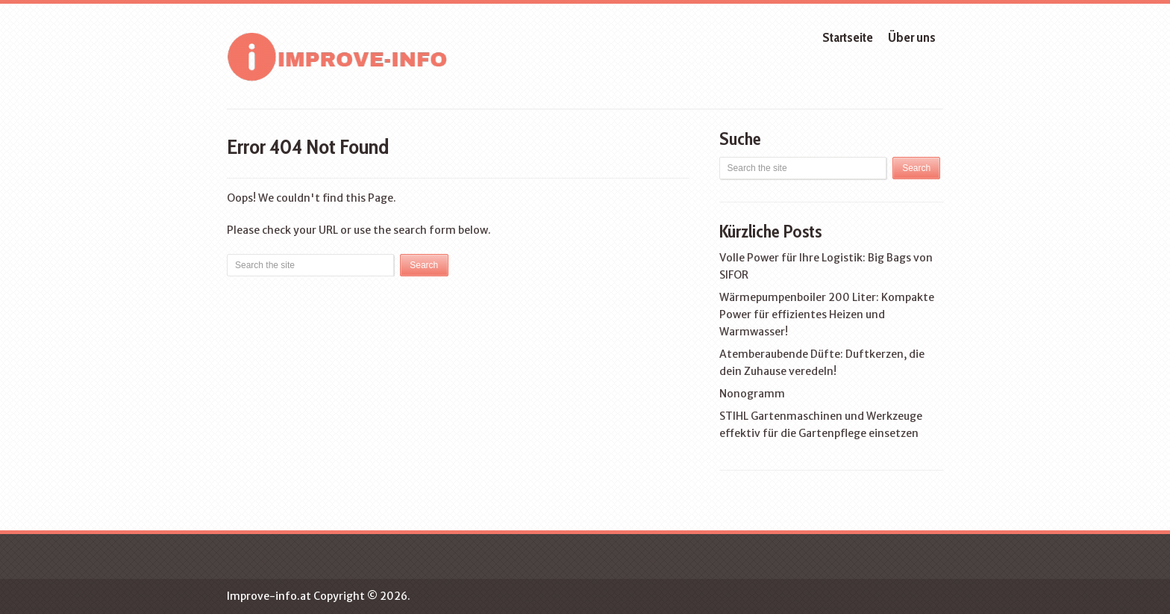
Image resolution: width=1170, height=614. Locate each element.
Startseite (847, 37)
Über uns (912, 37)
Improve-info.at (269, 596)
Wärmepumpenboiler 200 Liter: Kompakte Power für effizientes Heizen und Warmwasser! (826, 314)
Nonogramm (752, 393)
